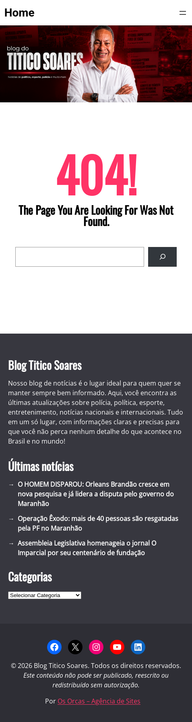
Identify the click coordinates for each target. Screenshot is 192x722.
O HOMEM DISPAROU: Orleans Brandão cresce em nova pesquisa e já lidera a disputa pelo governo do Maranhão (96, 494)
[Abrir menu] (183, 13)
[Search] (162, 257)
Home (19, 12)
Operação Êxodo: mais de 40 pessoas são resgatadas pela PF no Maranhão (98, 523)
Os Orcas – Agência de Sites (99, 701)
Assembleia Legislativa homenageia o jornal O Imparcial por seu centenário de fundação (87, 548)
